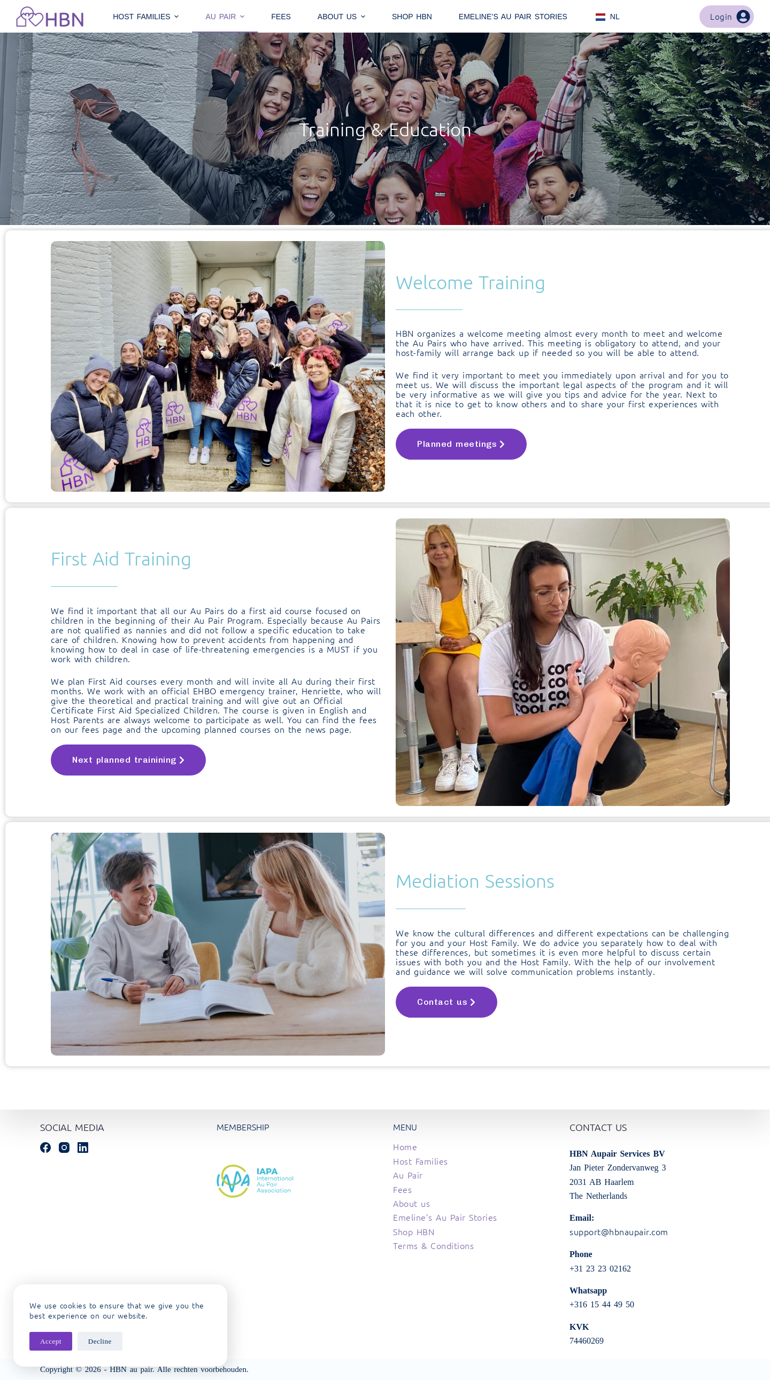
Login (730, 17)
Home (405, 1146)
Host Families (420, 1161)
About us (411, 1203)
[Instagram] (64, 1147)
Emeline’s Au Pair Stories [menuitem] (513, 16)
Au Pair (408, 1175)
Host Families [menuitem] (147, 16)
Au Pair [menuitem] (226, 16)
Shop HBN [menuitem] (412, 16)
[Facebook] (45, 1147)
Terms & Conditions (433, 1245)
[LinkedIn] (83, 1147)
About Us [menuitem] (343, 16)
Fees (402, 1189)
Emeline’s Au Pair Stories (445, 1217)
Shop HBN (413, 1231)
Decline (100, 1341)
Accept (50, 1341)
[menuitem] (607, 17)
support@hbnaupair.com (618, 1231)
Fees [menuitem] (281, 16)
